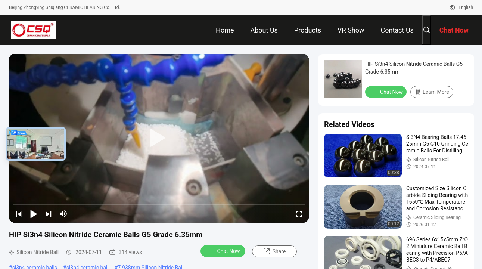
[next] (48, 213)
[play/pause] (33, 213)
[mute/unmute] (63, 213)
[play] (159, 138)
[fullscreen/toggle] (299, 213)
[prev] (18, 213)
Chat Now (224, 250)
